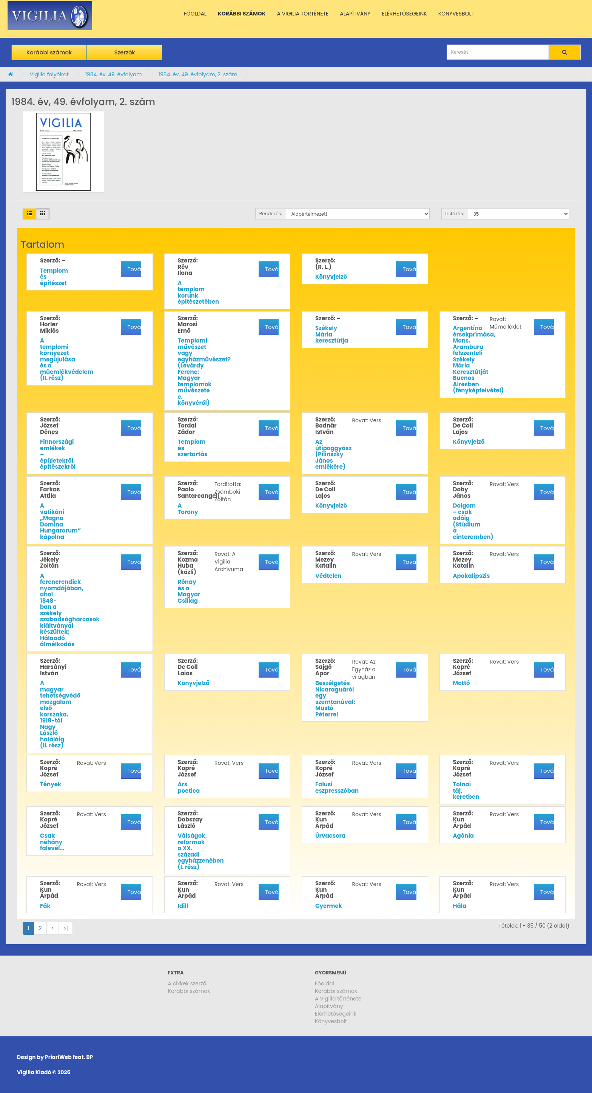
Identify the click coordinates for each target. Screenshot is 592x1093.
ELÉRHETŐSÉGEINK (404, 13)
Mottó (461, 683)
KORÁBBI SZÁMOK (242, 13)
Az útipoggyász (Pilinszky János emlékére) (333, 454)
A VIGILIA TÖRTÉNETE (303, 13)
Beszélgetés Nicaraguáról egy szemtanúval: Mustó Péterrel (335, 698)
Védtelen (328, 576)
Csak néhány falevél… (52, 842)
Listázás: (455, 213)
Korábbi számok (49, 52)
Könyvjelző (331, 277)
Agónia (463, 836)
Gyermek (328, 906)
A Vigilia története (338, 998)
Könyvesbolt (331, 1021)
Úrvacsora (330, 836)
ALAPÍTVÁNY (355, 13)
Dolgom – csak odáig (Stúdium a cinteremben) (473, 521)
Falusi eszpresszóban (337, 787)
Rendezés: (270, 213)
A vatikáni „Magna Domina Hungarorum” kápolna (60, 521)
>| (65, 928)
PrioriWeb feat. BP (69, 1057)
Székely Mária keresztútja (331, 334)
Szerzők (124, 52)
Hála (460, 906)
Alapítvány (329, 1006)
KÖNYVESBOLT (456, 13)
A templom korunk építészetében (198, 292)
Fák (45, 906)
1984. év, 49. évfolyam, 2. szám (198, 74)
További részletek (134, 269)
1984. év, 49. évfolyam (113, 74)
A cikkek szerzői (188, 983)
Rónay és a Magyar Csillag (189, 591)
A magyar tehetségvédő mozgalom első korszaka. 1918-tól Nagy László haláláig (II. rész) (60, 714)
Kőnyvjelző (469, 442)
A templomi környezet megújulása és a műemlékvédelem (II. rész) (67, 359)
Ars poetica (189, 787)
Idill (183, 906)
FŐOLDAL (195, 13)
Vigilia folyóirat (49, 74)
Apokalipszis (471, 576)
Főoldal (324, 983)
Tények (50, 784)
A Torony (188, 509)
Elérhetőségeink (335, 1013)
